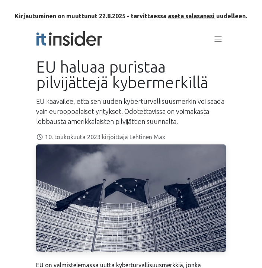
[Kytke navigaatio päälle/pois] (218, 39)
